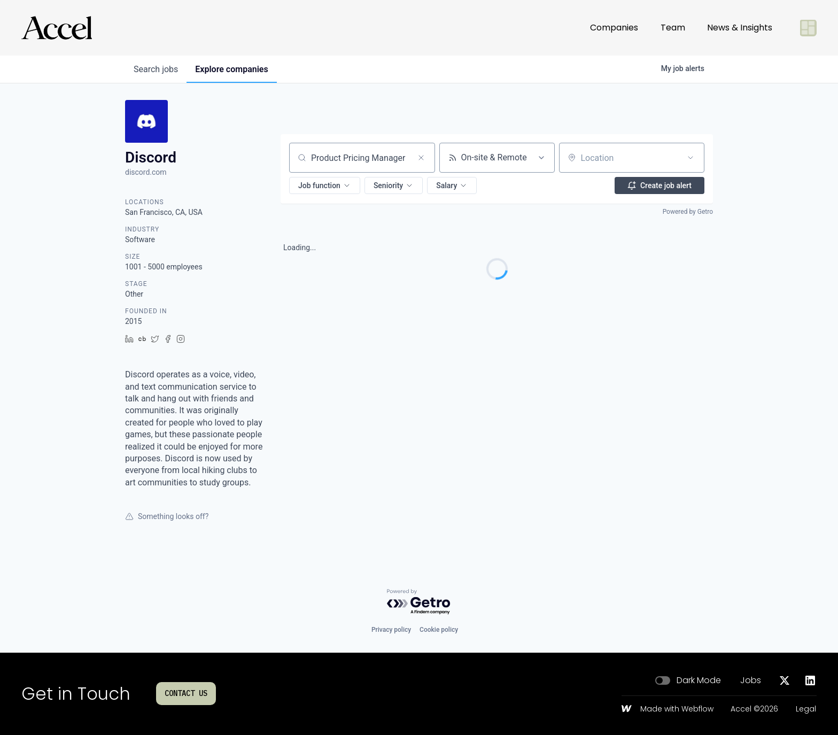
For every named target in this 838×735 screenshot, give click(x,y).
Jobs (750, 680)
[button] (324, 185)
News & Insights (739, 27)
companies (231, 69)
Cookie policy (439, 629)
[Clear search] (421, 157)
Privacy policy (391, 629)
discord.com (146, 172)
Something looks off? (166, 516)
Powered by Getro (688, 211)
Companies (614, 27)
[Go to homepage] (56, 28)
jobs (156, 69)
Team (673, 27)
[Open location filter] (690, 157)
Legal (806, 709)
